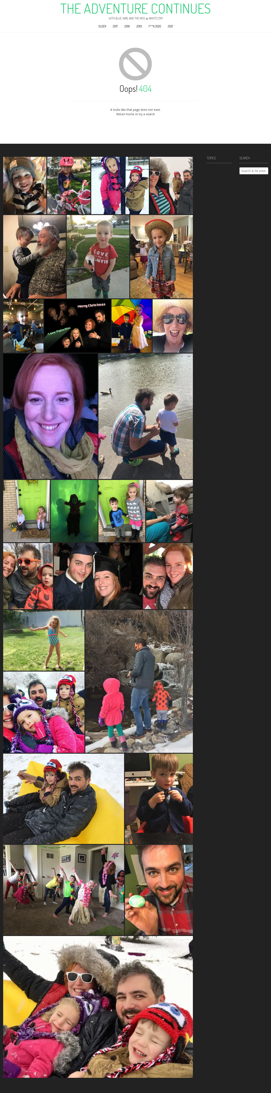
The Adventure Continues (135, 8)
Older (102, 26)
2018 (127, 26)
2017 (115, 26)
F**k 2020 (155, 26)
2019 (139, 26)
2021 (170, 26)
